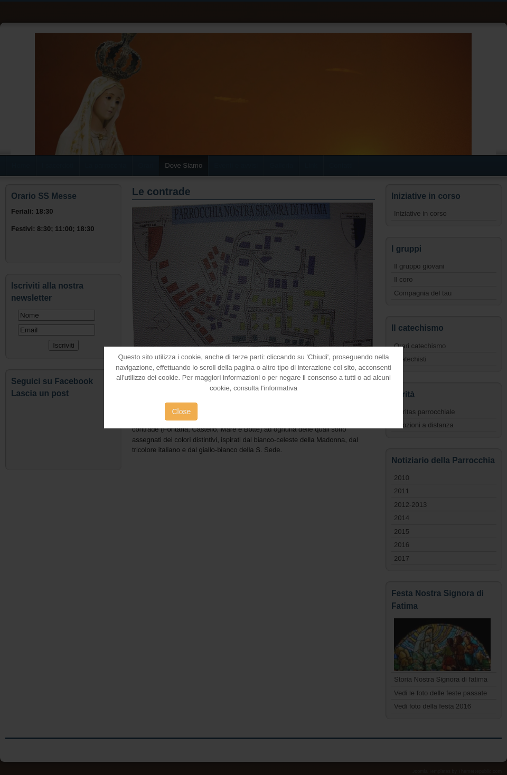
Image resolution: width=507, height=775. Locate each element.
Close (181, 411)
